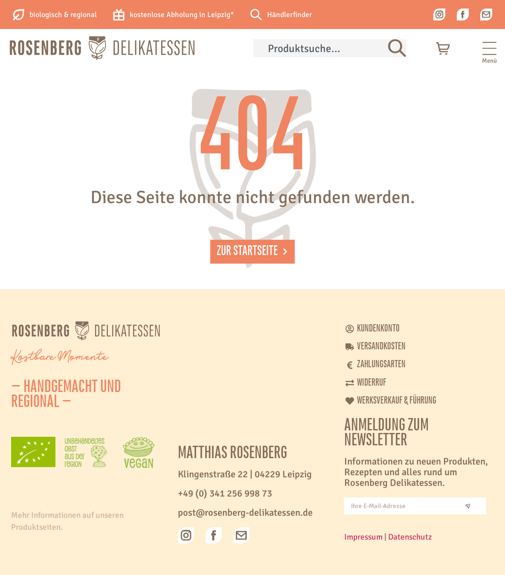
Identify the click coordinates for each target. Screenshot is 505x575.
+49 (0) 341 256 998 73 (225, 493)
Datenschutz (410, 537)
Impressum (363, 537)
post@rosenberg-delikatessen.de (245, 513)
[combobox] (320, 48)
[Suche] (397, 48)
